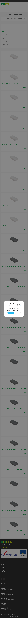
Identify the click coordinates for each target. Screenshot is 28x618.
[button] (14, 315)
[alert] (14, 309)
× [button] (22, 302)
